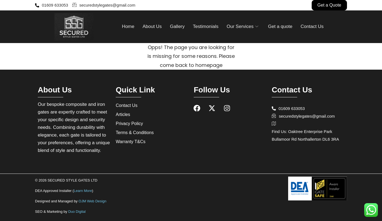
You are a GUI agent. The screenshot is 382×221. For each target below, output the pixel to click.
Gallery (177, 26)
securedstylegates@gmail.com (103, 5)
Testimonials (206, 26)
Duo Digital (77, 211)
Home (128, 26)
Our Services (242, 26)
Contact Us (311, 26)
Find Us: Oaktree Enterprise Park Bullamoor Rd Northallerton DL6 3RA (305, 130)
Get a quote (280, 26)
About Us (152, 26)
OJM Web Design (92, 201)
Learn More (83, 191)
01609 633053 (51, 5)
